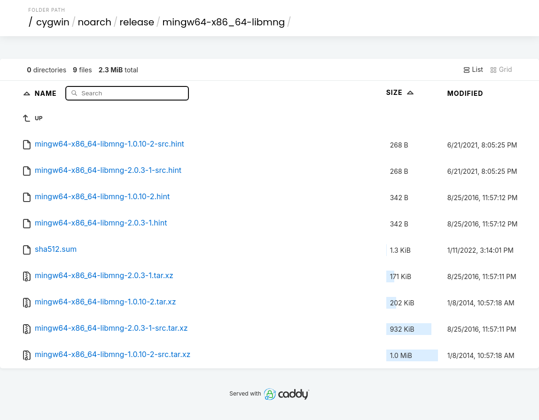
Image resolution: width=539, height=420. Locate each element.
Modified (465, 93)
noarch (94, 22)
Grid (501, 69)
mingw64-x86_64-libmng (224, 22)
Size (401, 92)
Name (47, 93)
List (473, 69)
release (137, 22)
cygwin (53, 22)
